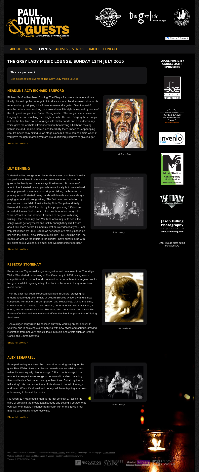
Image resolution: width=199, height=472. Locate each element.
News (29, 49)
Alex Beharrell (21, 358)
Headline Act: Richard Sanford (35, 91)
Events (45, 49)
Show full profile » (17, 143)
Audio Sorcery (59, 452)
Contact (110, 49)
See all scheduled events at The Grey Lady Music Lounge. (45, 78)
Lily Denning (18, 169)
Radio (94, 49)
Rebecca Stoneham (24, 264)
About (15, 49)
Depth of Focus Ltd (25, 456)
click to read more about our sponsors (172, 244)
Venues (78, 49)
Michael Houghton (55, 456)
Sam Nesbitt (109, 452)
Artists (61, 49)
